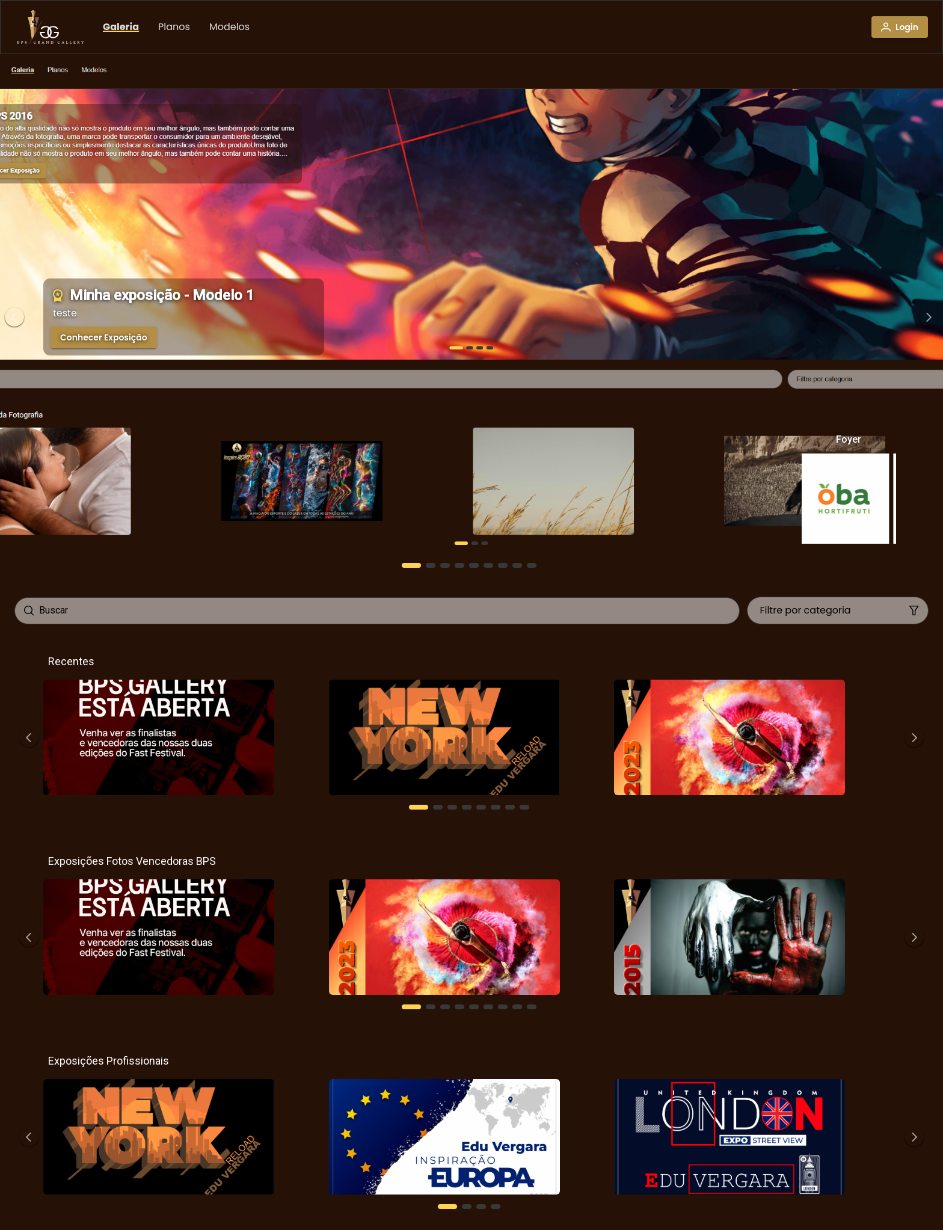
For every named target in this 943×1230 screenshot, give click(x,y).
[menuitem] (121, 27)
